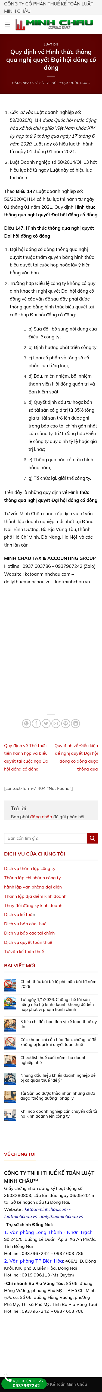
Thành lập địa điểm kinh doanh (35, 896)
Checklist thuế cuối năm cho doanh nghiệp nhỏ (53, 1060)
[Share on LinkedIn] (75, 723)
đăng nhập (41, 816)
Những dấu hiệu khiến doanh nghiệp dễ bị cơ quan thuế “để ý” (57, 1078)
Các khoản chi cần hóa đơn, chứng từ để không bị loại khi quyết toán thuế (58, 1042)
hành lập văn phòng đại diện (33, 887)
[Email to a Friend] (55, 723)
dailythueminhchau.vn (61, 1216)
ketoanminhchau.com (45, 1209)
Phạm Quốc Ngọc (74, 83)
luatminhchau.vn (20, 1216)
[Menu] (7, 24)
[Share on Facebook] (36, 723)
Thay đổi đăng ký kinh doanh (33, 905)
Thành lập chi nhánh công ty (32, 877)
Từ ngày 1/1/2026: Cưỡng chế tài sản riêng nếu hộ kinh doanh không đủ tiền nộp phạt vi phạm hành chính (57, 1004)
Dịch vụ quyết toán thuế (28, 942)
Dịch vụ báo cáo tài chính (29, 933)
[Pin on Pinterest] (65, 723)
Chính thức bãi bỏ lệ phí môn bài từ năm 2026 (58, 984)
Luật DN (51, 44)
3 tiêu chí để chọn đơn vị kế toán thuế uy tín (58, 1024)
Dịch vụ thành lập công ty (29, 868)
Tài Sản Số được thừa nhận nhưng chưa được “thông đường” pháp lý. (57, 1096)
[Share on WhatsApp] (26, 723)
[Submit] (92, 838)
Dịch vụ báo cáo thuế (25, 923)
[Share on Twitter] (46, 723)
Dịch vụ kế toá (18, 914)
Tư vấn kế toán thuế (24, 951)
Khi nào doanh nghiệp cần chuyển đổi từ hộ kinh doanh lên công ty (58, 1114)
